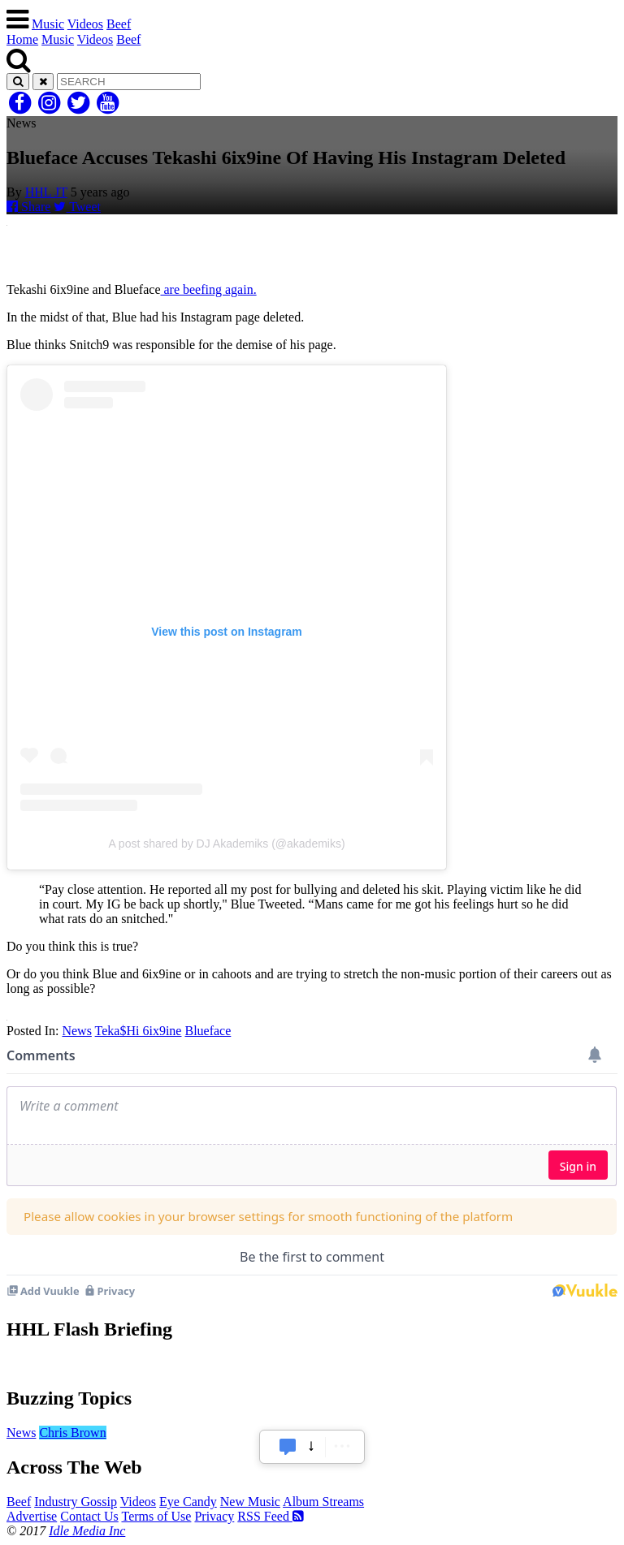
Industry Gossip (75, 1501)
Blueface (207, 1031)
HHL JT (46, 192)
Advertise (31, 1516)
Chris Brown (72, 1432)
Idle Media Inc (87, 1531)
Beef (118, 24)
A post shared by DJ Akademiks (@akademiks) (226, 843)
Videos (85, 24)
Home (22, 39)
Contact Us (89, 1516)
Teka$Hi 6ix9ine (138, 1031)
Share (28, 207)
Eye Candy (188, 1501)
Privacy (214, 1516)
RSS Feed (270, 1516)
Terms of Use (156, 1516)
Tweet (77, 207)
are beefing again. (208, 289)
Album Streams (323, 1501)
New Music (250, 1501)
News (76, 1031)
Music (48, 24)
